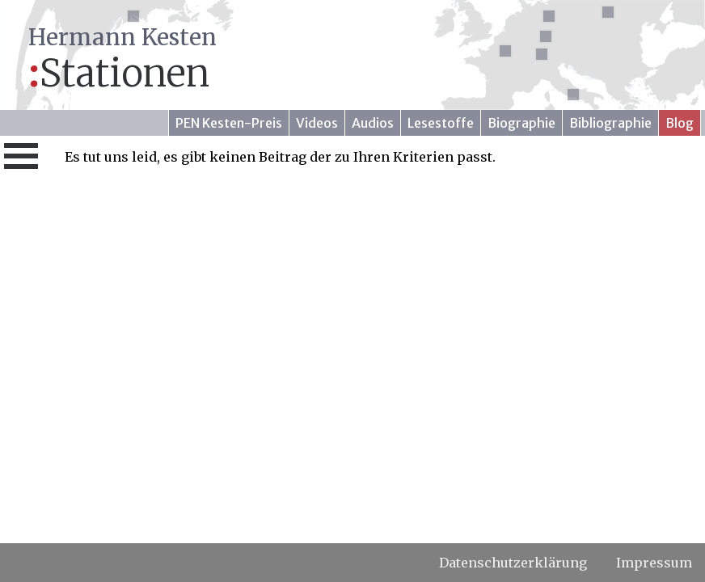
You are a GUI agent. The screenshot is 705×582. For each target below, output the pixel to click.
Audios (373, 123)
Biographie (521, 123)
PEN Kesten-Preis (228, 123)
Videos (317, 123)
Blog (679, 123)
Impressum (654, 563)
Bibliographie (610, 123)
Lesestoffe (440, 123)
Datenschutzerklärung (513, 563)
